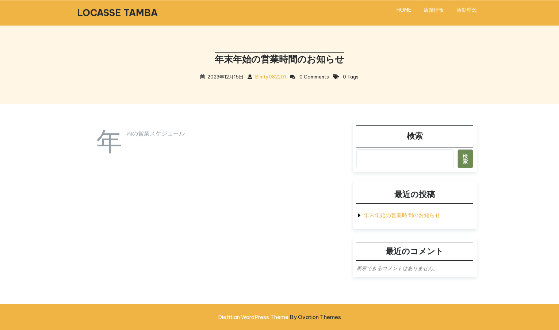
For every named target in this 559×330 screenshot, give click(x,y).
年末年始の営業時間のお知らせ (402, 215)
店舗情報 (434, 10)
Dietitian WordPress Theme (279, 317)
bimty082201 (270, 77)
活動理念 (466, 10)
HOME (404, 10)
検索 (415, 136)
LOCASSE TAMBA (117, 13)
